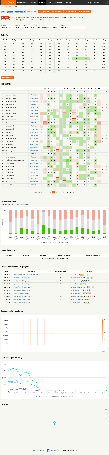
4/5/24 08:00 (34, 120)
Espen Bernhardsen (76, 278)
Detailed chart (21, 204)
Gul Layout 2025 (57, 12)
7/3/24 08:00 (34, 107)
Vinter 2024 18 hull (70, 12)
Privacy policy (55, 450)
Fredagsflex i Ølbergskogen (21, 278)
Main (2, 6)
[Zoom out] (105, 417)
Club (73, 26)
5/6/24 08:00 (34, 160)
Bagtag (68, 2)
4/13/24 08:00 (34, 123)
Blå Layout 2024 (31, 12)
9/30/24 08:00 (34, 138)
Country (7, 26)
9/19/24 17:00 (34, 110)
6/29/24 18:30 (34, 172)
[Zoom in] (105, 414)
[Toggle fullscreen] (105, 410)
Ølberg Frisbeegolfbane (13, 11)
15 (67, 192)
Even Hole (73, 275)
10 (50, 192)
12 (56, 192)
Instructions (59, 2)
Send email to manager (76, 17)
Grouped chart (10, 204)
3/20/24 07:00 (34, 132)
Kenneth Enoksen (75, 281)
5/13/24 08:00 (34, 101)
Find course (8, 6)
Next (71, 192)
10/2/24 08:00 (34, 135)
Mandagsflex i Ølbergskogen (21, 281)
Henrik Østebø (74, 290)
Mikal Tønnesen (75, 302)
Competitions (22, 2)
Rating (29, 26)
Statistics (33, 2)
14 (63, 192)
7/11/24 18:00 (34, 179)
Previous (39, 192)
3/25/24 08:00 (34, 182)
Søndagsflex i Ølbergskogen (21, 284)
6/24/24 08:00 (34, 95)
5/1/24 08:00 (34, 129)
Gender (18, 26)
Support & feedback (38, 450)
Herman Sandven (75, 299)
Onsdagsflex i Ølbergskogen (21, 290)
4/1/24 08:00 (34, 141)
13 (60, 192)
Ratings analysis (7, 77)
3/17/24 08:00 (34, 104)
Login (90, 2)
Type (47, 26)
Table (29, 204)
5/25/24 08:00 (34, 117)
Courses (42, 2)
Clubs (50, 2)
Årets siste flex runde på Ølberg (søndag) (25, 275)
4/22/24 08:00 (34, 126)
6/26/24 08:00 (34, 98)
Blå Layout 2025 (44, 12)
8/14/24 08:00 (34, 163)
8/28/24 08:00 (34, 148)
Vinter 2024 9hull (84, 12)
